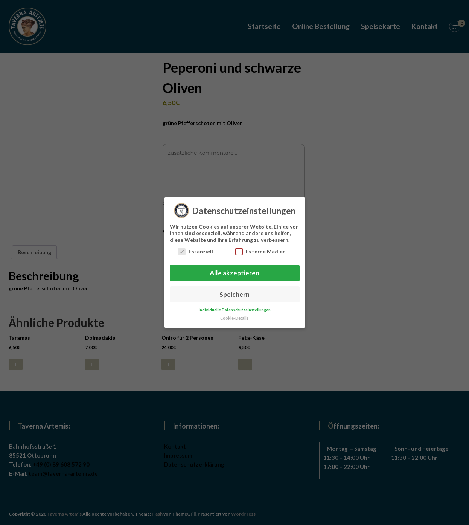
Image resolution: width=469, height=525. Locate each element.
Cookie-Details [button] (234, 314)
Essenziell (195, 247)
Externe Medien (260, 247)
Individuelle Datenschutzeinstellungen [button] (235, 306)
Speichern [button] (234, 291)
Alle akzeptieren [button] (234, 269)
